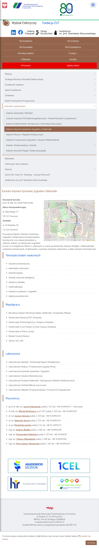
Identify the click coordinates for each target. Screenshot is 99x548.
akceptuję (91, 543)
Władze (50, 74)
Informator (26, 65)
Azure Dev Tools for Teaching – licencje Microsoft (27, 174)
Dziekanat (50, 95)
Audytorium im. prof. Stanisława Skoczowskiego (26, 180)
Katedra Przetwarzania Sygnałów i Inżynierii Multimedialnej (32, 140)
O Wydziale (26, 59)
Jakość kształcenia (50, 90)
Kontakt (73, 59)
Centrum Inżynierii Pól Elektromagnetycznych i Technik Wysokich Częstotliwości (41, 118)
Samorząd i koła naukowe (16, 164)
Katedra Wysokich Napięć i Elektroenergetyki (26, 150)
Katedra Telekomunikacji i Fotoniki (50, 145)
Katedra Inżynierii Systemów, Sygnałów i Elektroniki (29, 129)
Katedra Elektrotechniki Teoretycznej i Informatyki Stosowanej (33, 123)
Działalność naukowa (50, 84)
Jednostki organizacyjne (49, 106)
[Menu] (93, 4)
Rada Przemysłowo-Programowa (20, 100)
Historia (50, 169)
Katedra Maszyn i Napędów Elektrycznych (24, 134)
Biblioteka (9, 158)
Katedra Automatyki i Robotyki (19, 113)
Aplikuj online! (73, 65)
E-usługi (73, 53)
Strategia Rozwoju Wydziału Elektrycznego (50, 79)
